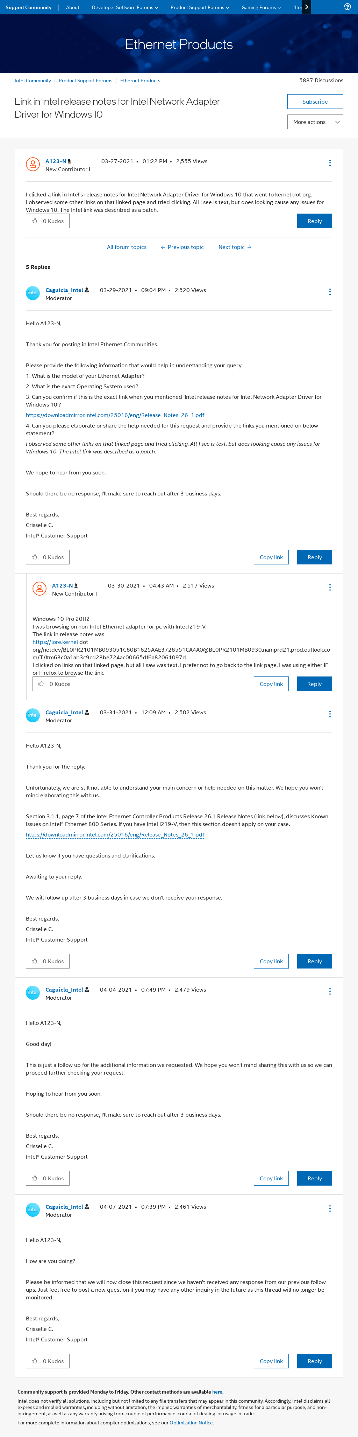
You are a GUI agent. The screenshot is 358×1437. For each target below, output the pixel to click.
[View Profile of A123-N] (58, 161)
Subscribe (315, 101)
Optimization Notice (191, 1422)
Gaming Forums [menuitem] (259, 7)
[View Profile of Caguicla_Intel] (67, 290)
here (217, 1391)
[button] (329, 163)
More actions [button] (309, 122)
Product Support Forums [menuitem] (197, 7)
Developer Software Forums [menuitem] (122, 7)
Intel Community (33, 80)
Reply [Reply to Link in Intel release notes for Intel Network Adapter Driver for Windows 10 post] (315, 221)
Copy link (271, 557)
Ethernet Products (140, 80)
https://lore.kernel (55, 642)
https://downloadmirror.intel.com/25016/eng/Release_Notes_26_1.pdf (115, 415)
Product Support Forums (86, 80)
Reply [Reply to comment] (315, 557)
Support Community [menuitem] (28, 7)
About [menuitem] (72, 7)
